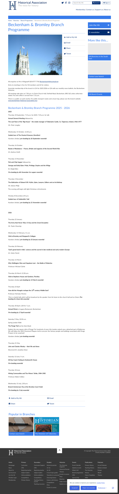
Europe (100, 470)
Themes (62, 471)
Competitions (25, 477)
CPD (22, 467)
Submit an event (98, 17)
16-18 (48, 470)
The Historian (88, 470)
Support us (99, 10)
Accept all (74, 488)
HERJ (86, 477)
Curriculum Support (39, 465)
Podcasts (93, 14)
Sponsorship (75, 477)
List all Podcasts (102, 465)
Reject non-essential (89, 488)
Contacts (40, 17)
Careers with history (52, 480)
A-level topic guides (52, 472)
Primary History (25, 480)
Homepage (12, 465)
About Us (11, 470)
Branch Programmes (27, 20)
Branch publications (66, 17)
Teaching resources (39, 484)
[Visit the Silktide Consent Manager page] (113, 488)
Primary (13, 14)
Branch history (79, 17)
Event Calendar (76, 465)
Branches (104, 14)
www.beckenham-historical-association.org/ (22, 101)
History (87, 472)
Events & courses (51, 487)
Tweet (67, 54)
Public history (63, 481)
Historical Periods (64, 469)
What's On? (75, 470)
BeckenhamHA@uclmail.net (49, 81)
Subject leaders (25, 472)
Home (10, 20)
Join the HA (12, 475)
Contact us (90, 10)
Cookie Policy (101, 483)
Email (67, 43)
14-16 (48, 467)
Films (48, 485)
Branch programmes (15, 17)
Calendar (88, 17)
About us (107, 10)
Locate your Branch (29, 17)
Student (37, 14)
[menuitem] (13, 14)
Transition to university (53, 475)
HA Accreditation (26, 475)
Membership (80, 10)
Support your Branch (51, 17)
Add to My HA (70, 37)
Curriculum (24, 465)
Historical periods (52, 465)
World (99, 472)
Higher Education (51, 14)
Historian (67, 14)
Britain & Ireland (102, 467)
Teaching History (89, 467)
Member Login (13, 477)
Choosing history (51, 477)
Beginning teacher (26, 470)
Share (67, 48)
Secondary (25, 14)
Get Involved (12, 472)
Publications (79, 14)
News (10, 467)
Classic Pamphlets (90, 475)
